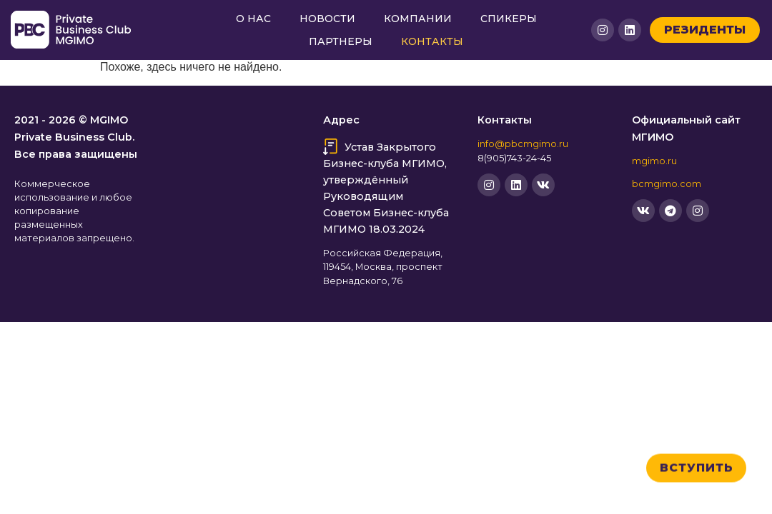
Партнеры (340, 41)
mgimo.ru (654, 161)
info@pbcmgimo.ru (522, 143)
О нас (253, 18)
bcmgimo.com (666, 183)
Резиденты (705, 29)
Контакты (432, 41)
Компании (418, 18)
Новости (327, 18)
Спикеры (508, 18)
